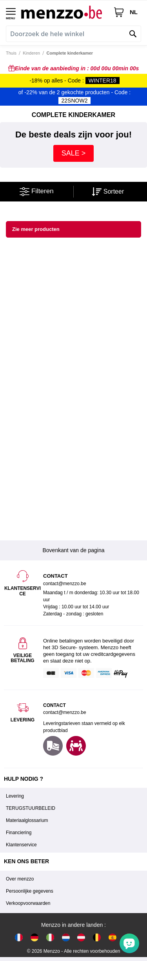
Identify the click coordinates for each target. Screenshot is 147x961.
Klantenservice (21, 845)
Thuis (11, 53)
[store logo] (64, 12)
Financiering (18, 832)
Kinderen (31, 53)
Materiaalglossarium (27, 820)
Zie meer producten (36, 229)
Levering (15, 796)
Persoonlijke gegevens (29, 891)
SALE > (74, 153)
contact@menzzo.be (64, 712)
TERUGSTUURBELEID (30, 808)
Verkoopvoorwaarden (28, 903)
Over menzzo (20, 879)
